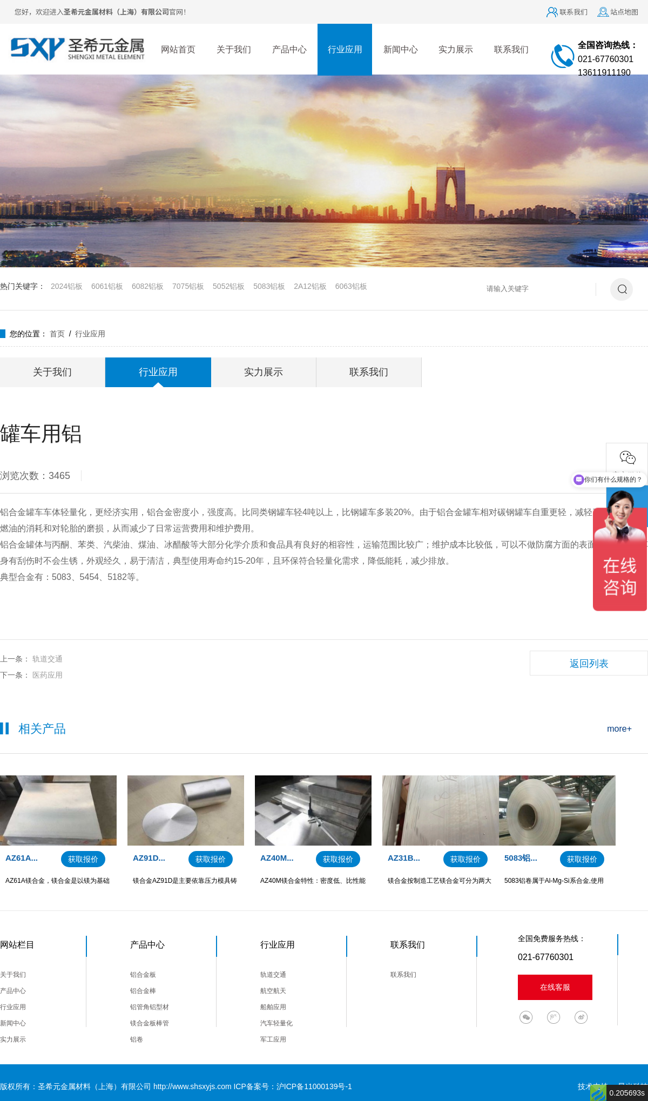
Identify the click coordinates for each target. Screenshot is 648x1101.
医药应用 (47, 675)
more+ (619, 728)
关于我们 (234, 49)
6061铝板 (107, 286)
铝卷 (136, 1039)
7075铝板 (188, 286)
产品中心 (289, 49)
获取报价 (83, 859)
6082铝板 (148, 286)
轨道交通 (47, 658)
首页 (57, 333)
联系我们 (573, 11)
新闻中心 (400, 49)
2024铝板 (67, 286)
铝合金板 (143, 974)
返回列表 (589, 663)
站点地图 (624, 11)
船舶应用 (273, 1007)
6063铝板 (351, 286)
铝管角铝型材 (149, 1007)
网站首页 (178, 49)
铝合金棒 (143, 991)
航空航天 (273, 991)
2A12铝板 (310, 286)
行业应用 (345, 49)
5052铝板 (229, 286)
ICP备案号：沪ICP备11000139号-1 (292, 1086)
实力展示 (455, 49)
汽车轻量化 (276, 1023)
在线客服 (555, 987)
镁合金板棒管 (149, 1023)
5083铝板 (269, 286)
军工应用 (273, 1039)
